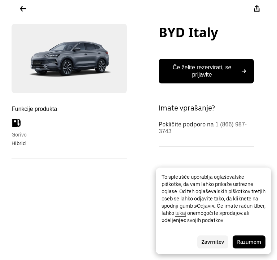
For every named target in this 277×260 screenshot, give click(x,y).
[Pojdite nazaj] (23, 8)
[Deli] (256, 8)
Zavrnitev (213, 241)
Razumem (249, 241)
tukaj (180, 213)
